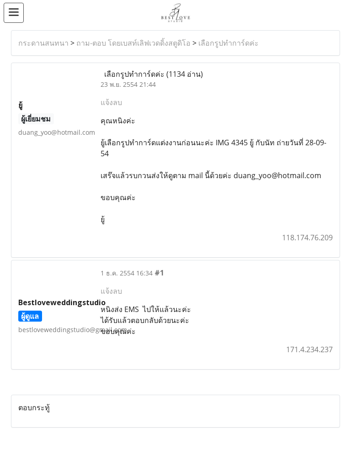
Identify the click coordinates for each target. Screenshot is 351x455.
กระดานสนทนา (43, 43)
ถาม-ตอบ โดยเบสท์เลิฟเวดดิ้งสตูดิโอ (133, 43)
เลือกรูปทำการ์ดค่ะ (228, 43)
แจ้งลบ (111, 102)
